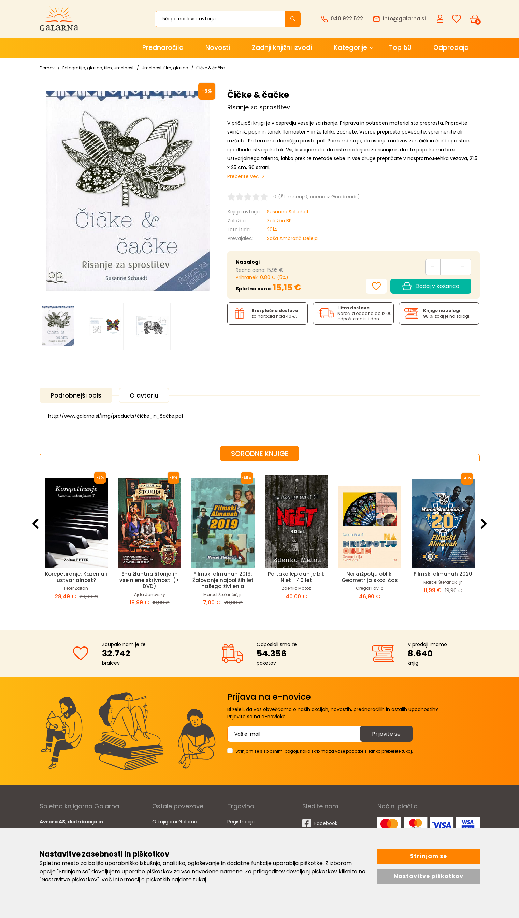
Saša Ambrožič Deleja (292, 238)
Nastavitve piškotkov (428, 876)
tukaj (199, 880)
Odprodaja (451, 47)
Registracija (241, 821)
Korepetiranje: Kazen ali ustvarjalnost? (76, 577)
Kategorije (350, 47)
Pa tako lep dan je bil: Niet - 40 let (296, 577)
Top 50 (400, 47)
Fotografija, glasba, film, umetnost (98, 68)
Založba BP (279, 220)
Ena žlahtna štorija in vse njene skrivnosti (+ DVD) (149, 580)
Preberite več (243, 176)
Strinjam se (428, 856)
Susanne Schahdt (288, 211)
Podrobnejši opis (76, 395)
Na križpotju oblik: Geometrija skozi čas (370, 577)
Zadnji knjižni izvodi (282, 47)
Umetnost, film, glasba (165, 68)
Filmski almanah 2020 (443, 574)
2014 (272, 229)
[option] (58, 326)
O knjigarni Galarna (174, 821)
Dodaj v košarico (430, 286)
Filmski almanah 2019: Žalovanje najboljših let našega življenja (223, 580)
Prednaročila (163, 47)
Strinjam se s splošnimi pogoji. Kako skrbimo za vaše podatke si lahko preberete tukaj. (324, 751)
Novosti (217, 47)
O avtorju (144, 395)
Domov (47, 68)
